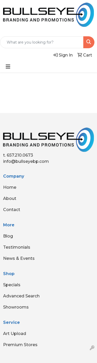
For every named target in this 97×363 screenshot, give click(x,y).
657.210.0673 (20, 155)
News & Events (19, 258)
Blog (8, 236)
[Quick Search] (42, 42)
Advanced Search (21, 296)
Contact (11, 209)
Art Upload (14, 333)
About (9, 198)
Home (9, 187)
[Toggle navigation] (8, 66)
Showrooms (16, 307)
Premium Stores (20, 344)
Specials (11, 284)
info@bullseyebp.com (26, 161)
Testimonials (16, 247)
